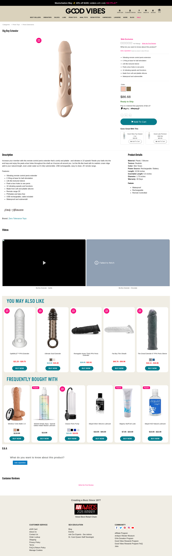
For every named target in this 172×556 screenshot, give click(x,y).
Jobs (116, 546)
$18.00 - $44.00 (100, 432)
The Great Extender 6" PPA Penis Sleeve (152, 354)
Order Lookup (34, 537)
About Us (33, 532)
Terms (31, 545)
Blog (70, 529)
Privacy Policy (34, 542)
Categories (6, 25)
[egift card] (119, 11)
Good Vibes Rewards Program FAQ (129, 544)
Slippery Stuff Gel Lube (127, 424)
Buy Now (19, 368)
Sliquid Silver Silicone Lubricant (100, 424)
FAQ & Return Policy (37, 547)
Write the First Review (149, 43)
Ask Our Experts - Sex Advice (80, 534)
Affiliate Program (121, 533)
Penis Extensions (28, 25)
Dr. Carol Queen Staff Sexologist (81, 537)
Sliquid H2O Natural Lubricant (155, 424)
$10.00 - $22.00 (155, 432)
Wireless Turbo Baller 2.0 (17, 424)
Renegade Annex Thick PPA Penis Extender (86, 354)
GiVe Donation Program (124, 538)
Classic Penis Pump (72, 424)
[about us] (146, 11)
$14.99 (44, 433)
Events (71, 532)
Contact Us (33, 534)
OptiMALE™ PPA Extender (19, 354)
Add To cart (138, 122)
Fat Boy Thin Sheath (119, 354)
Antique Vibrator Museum (125, 536)
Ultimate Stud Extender (53, 354)
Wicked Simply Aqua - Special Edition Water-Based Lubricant (44, 425)
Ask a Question (125, 51)
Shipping (32, 540)
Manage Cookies (35, 550)
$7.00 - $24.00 (127, 432)
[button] (123, 89)
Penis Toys (16, 25)
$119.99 (17, 433)
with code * (86, 3)
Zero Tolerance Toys (18, 218)
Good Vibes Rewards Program (127, 541)
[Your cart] (159, 11)
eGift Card (33, 529)
